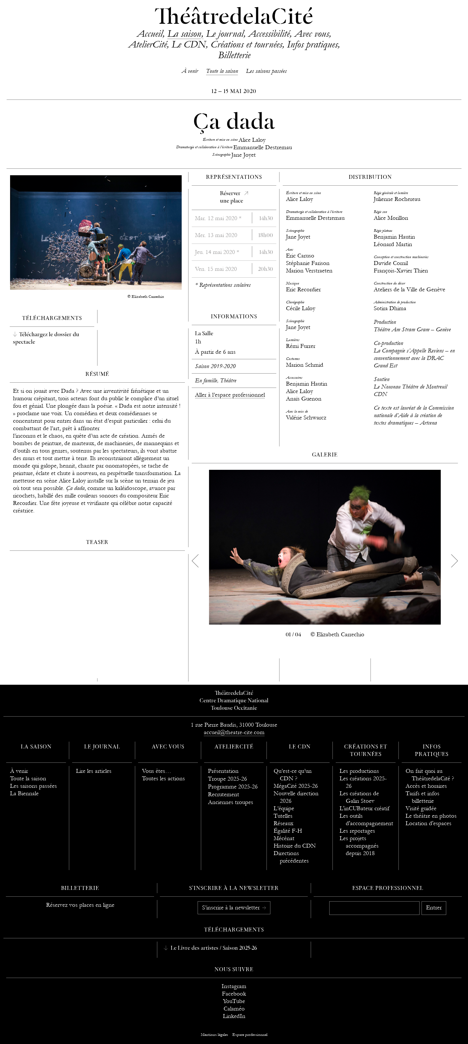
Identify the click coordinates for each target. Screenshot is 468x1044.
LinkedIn (234, 1016)
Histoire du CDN (295, 845)
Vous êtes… (156, 771)
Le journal (224, 33)
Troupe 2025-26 (227, 778)
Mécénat (284, 838)
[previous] (195, 560)
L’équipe (284, 808)
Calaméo (234, 1008)
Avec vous (311, 33)
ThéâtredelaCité (234, 18)
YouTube (234, 1001)
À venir (190, 71)
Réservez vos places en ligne (80, 905)
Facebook (234, 993)
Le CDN (189, 44)
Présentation (223, 771)
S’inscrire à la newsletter (231, 907)
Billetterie (234, 55)
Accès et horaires (426, 786)
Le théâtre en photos (431, 816)
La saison (184, 33)
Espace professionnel (387, 889)
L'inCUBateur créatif (364, 808)
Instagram (234, 986)
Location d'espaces (428, 823)
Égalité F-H (288, 830)
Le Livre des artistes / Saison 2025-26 (213, 948)
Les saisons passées (266, 71)
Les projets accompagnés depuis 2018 (359, 846)
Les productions (359, 771)
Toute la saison (222, 71)
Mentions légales (214, 1034)
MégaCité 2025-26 (296, 786)
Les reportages (357, 830)
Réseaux (283, 823)
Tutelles (283, 816)
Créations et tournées (246, 44)
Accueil (149, 33)
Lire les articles (93, 771)
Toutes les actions (163, 778)
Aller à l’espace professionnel (230, 394)
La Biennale (24, 793)
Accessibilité (269, 33)
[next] (454, 560)
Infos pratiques (312, 44)
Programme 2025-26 (233, 786)
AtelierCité (147, 44)
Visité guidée (421, 808)
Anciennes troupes (230, 802)
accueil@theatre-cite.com (234, 732)
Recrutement (223, 794)
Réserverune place (231, 197)
